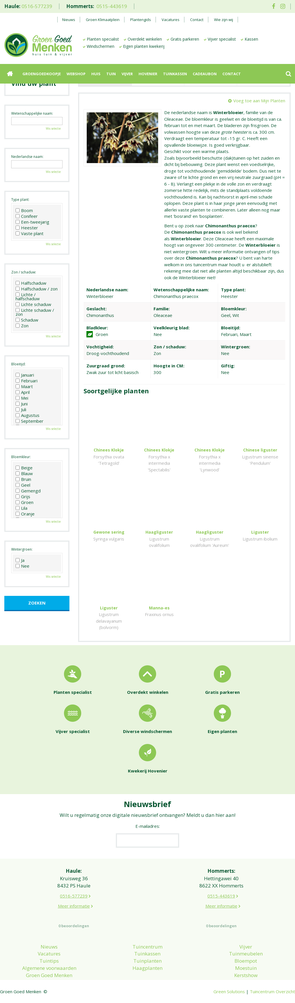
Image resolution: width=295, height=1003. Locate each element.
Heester (27, 228)
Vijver (245, 947)
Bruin (23, 479)
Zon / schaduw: (23, 272)
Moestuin (246, 968)
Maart (24, 386)
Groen (24, 502)
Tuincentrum (147, 947)
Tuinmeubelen (246, 953)
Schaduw (27, 320)
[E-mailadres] (147, 840)
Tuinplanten (147, 961)
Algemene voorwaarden (49, 968)
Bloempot (246, 961)
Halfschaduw (31, 283)
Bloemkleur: (21, 456)
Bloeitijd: (18, 364)
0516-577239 (37, 6)
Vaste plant (30, 233)
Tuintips (49, 961)
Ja (20, 560)
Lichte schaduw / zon (35, 312)
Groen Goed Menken (49, 975)
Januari (25, 375)
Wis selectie (53, 128)
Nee (22, 566)
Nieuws (49, 947)
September (30, 421)
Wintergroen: (22, 549)
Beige (24, 468)
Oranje (25, 514)
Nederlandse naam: (27, 156)
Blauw (24, 473)
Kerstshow (246, 975)
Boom (24, 210)
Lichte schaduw (33, 304)
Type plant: (20, 199)
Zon (22, 326)
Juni (22, 404)
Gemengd (28, 491)
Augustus (27, 415)
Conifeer (27, 216)
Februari (26, 381)
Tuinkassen (147, 953)
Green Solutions (229, 991)
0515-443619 (112, 6)
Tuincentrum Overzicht (272, 991)
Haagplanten (147, 968)
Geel (23, 485)
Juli (21, 409)
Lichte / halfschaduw (28, 296)
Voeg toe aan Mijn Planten (259, 100)
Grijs (23, 496)
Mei (22, 398)
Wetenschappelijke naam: (32, 113)
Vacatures (49, 953)
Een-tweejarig (32, 222)
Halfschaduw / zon (37, 289)
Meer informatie (74, 906)
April (23, 392)
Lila (21, 508)
